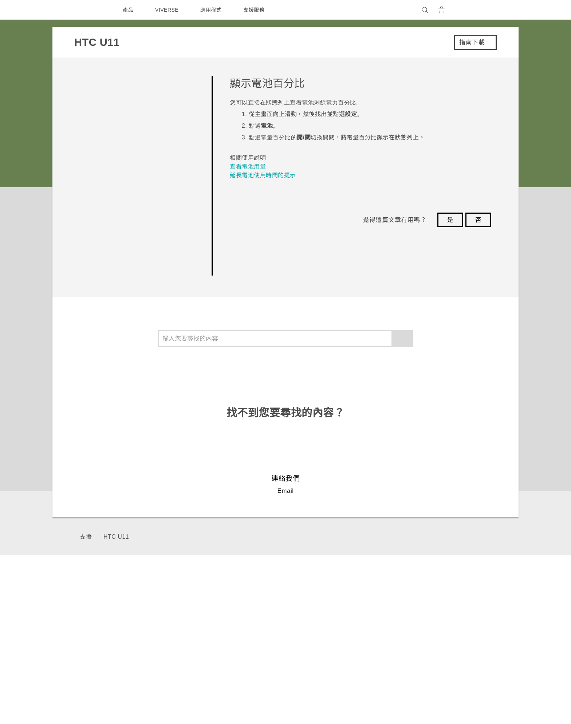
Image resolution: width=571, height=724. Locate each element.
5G (296, 607)
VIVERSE (167, 10)
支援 (86, 536)
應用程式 (212, 10)
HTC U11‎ (115, 536)
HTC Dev (353, 607)
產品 (128, 10)
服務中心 (412, 607)
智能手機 (303, 616)
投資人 (474, 616)
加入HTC (477, 646)
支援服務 (255, 10)
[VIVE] (478, 10)
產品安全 (476, 636)
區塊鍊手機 (306, 626)
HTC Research (360, 616)
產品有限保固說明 (423, 616)
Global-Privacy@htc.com (426, 705)
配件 (298, 636)
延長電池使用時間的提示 (263, 175)
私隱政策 (476, 626)
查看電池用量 (248, 166)
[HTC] (92, 9)
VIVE (299, 646)
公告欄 (410, 626)
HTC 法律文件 (470, 687)
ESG (471, 607)
